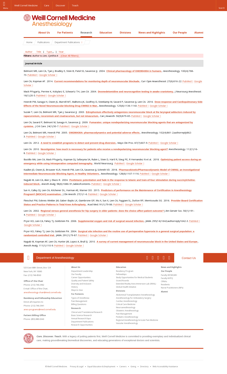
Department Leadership (82, 271)
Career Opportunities (80, 277)
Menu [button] (5, 8)
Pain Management (79, 301)
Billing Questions (78, 304)
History (74, 287)
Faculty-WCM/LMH (169, 275)
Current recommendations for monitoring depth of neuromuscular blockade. (97, 81)
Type (49, 51)
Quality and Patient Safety (82, 280)
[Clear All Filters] (69, 55)
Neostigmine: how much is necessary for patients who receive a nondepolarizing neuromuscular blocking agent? (104, 149)
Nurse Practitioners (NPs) (172, 287)
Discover (60, 5)
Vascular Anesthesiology (127, 323)
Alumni (198, 32)
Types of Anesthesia (80, 298)
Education (106, 32)
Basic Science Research (81, 315)
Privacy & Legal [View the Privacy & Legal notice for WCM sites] (76, 366)
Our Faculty (76, 274)
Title (38, 51)
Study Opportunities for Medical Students (134, 277)
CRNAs (164, 281)
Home (27, 32)
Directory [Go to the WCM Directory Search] (144, 366)
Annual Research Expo (81, 318)
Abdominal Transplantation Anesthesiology (135, 294)
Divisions (125, 32)
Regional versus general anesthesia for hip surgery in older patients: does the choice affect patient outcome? (102, 210)
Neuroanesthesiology (125, 307)
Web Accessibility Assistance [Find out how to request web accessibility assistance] (165, 366)
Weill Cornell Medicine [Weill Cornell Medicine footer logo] (113, 355)
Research (86, 32)
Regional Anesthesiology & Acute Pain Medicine (137, 320)
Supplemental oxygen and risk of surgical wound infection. (111, 221)
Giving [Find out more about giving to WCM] (133, 366)
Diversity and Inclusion (81, 283)
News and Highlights (152, 32)
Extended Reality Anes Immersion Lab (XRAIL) (136, 283)
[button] (221, 5)
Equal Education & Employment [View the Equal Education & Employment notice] (101, 366)
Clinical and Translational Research (86, 312)
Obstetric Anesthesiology (127, 310)
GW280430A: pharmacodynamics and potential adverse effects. (104, 132)
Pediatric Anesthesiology (127, 317)
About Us (44, 32)
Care (46, 5)
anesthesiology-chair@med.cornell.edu (42, 292)
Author (28, 51)
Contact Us (189, 258)
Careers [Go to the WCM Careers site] (122, 366)
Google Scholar (47, 74)
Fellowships (121, 274)
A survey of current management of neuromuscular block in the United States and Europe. (147, 241)
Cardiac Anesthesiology (126, 301)
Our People (180, 32)
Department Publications (82, 321)
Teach (75, 5)
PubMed (32, 74)
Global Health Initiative (126, 287)
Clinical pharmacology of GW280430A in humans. (134, 71)
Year (61, 51)
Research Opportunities (82, 324)
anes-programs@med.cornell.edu (40, 309)
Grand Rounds (122, 280)
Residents (165, 284)
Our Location (28, 257)
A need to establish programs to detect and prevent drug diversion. (78, 143)
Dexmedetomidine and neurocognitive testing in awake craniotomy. (136, 91)
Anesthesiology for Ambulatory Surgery (133, 298)
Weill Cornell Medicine (26, 5)
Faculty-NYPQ (167, 278)
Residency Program (124, 271)
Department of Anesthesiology (55, 257)
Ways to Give (77, 290)
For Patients (65, 32)
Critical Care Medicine (125, 304)
